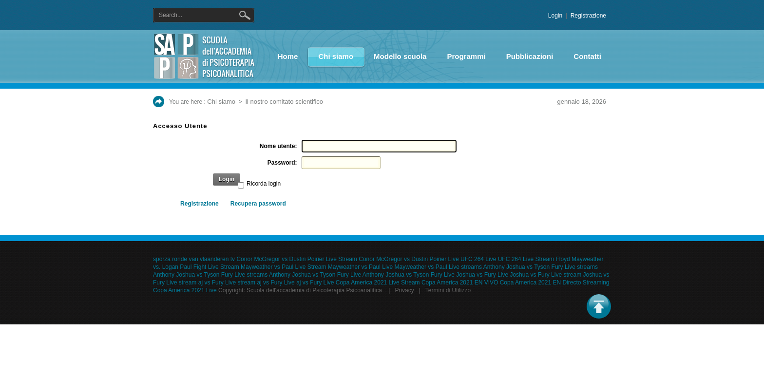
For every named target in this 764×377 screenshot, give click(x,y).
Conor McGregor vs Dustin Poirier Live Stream (296, 259)
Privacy (404, 290)
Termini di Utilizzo (448, 290)
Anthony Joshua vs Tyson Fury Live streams (540, 267)
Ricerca (246, 15)
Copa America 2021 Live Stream (378, 282)
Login (555, 15)
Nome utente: (278, 146)
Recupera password (258, 203)
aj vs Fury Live (275, 282)
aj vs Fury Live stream (226, 282)
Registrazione (588, 15)
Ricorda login (264, 183)
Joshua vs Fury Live (482, 274)
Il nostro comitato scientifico (284, 101)
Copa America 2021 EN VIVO (459, 282)
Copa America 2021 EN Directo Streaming (555, 282)
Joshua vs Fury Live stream (545, 274)
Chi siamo (221, 101)
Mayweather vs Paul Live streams (438, 267)
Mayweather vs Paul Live (360, 267)
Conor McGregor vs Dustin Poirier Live (408, 259)
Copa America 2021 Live (185, 290)
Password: (282, 162)
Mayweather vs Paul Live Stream (283, 267)
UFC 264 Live (478, 259)
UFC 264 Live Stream (526, 259)
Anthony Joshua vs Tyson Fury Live (315, 274)
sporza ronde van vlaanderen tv (194, 259)
